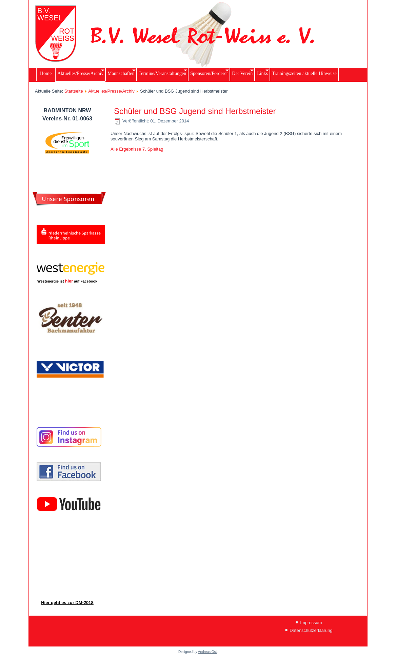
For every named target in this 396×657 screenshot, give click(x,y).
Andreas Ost (207, 652)
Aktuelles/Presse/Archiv (112, 91)
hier (69, 281)
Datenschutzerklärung (311, 630)
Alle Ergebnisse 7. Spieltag (137, 149)
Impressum (311, 622)
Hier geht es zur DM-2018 (67, 602)
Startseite (73, 91)
